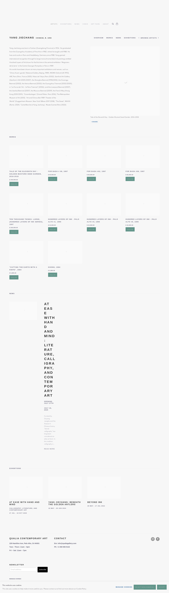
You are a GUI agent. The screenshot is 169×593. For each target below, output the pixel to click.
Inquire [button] (14, 194)
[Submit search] (113, 23)
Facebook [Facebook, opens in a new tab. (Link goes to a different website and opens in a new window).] (158, 539)
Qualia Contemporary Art (84, 11)
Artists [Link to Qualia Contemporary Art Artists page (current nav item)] (54, 24)
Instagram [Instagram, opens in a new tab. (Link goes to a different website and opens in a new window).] (153, 539)
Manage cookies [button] (15, 579)
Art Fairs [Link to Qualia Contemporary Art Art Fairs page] (95, 24)
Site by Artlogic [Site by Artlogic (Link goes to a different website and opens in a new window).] (54, 582)
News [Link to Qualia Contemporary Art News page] (77, 24)
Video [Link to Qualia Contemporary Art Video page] (85, 24)
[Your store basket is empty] (117, 24)
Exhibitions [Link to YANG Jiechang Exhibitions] (130, 38)
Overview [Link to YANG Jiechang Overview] (98, 38)
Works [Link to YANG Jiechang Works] (109, 38)
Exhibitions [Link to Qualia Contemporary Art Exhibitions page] (65, 24)
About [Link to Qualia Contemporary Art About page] (106, 24)
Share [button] (95, 121)
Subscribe (42, 569)
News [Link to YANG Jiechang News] (118, 38)
